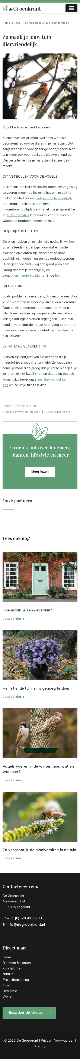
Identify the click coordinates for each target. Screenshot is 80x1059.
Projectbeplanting (16, 980)
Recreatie (10, 991)
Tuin (17, 22)
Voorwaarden (64, 1040)
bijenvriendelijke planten (28, 275)
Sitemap (40, 1046)
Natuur (8, 974)
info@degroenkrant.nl (26, 924)
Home (6, 22)
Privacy (46, 1040)
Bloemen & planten (17, 963)
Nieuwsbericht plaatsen (26, 1012)
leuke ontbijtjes (18, 215)
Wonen (8, 996)
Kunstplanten (12, 968)
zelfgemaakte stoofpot (53, 198)
